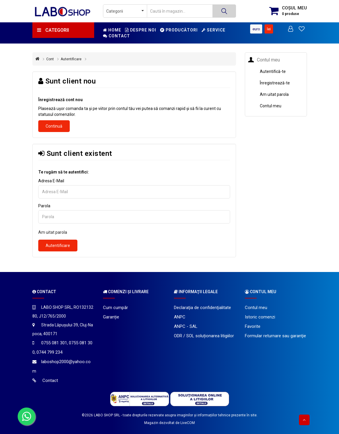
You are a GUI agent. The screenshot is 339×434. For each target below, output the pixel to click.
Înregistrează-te (275, 83)
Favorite (252, 326)
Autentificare (71, 59)
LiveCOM (187, 423)
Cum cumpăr (115, 307)
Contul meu (270, 106)
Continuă (54, 126)
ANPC (179, 317)
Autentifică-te (273, 71)
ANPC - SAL (185, 326)
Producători (179, 30)
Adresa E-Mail (51, 180)
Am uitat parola (52, 232)
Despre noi (140, 30)
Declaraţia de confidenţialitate (202, 307)
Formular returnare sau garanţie (275, 335)
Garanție (111, 317)
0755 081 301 (54, 342)
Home (112, 30)
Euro (253, 29)
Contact (116, 36)
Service (213, 30)
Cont (50, 59)
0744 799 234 (49, 352)
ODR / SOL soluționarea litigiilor (204, 335)
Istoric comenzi (260, 317)
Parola (44, 205)
